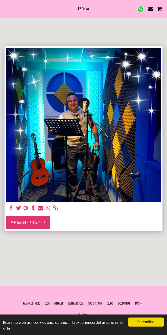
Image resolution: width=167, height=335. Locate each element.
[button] (7, 8)
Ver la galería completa (28, 223)
